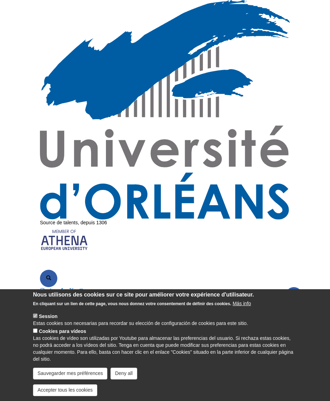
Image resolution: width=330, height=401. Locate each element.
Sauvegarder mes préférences (70, 376)
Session (48, 319)
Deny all (124, 376)
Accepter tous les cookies (65, 392)
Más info (242, 306)
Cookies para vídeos (62, 334)
